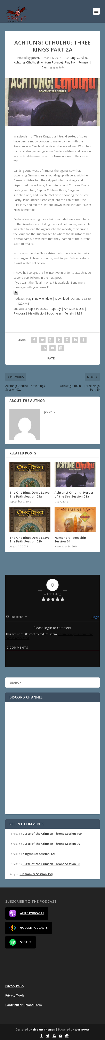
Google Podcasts (28, 928)
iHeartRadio (36, 313)
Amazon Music (74, 309)
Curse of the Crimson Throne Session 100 (52, 834)
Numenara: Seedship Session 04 (70, 539)
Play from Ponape (77, 62)
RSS (79, 313)
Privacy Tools (14, 995)
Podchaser (54, 313)
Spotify (56, 309)
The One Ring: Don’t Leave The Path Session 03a (29, 494)
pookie (35, 58)
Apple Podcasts (38, 309)
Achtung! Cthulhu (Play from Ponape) (38, 62)
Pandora (19, 313)
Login (95, 617)
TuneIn (69, 313)
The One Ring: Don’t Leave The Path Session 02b (29, 539)
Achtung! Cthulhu (76, 58)
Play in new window (39, 298)
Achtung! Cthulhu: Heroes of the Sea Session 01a (74, 494)
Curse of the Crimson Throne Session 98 (51, 864)
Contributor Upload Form (23, 1005)
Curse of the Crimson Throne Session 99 (51, 844)
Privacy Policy (14, 986)
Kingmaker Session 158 (36, 874)
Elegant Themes (44, 1029)
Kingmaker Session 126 (39, 854)
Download (62, 298)
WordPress (82, 1029)
